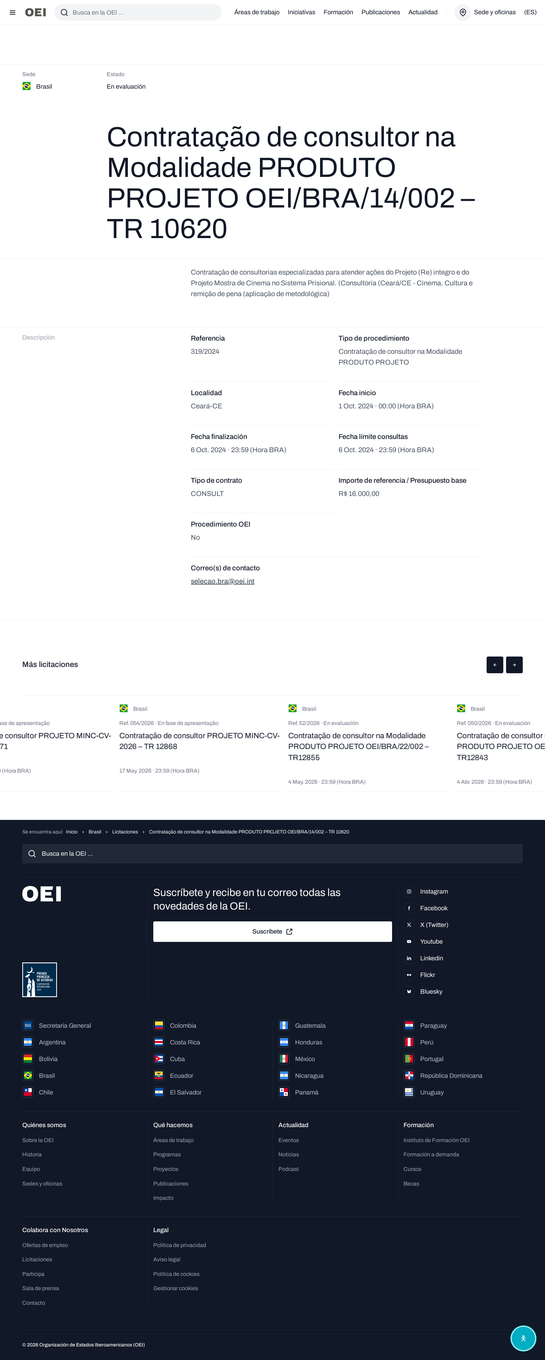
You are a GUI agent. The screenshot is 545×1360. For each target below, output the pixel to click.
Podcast (288, 1169)
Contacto (33, 1303)
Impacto (163, 1198)
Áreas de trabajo (256, 12)
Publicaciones (380, 12)
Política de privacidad (179, 1245)
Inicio (72, 831)
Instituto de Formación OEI (437, 1140)
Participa (33, 1274)
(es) (530, 12)
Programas (167, 1154)
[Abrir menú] (12, 12)
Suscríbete (272, 932)
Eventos (288, 1140)
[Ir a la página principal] (35, 12)
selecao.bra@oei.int (222, 581)
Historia (32, 1154)
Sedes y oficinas (42, 1184)
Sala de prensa (40, 1288)
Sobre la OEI (38, 1140)
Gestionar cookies (175, 1288)
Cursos (412, 1169)
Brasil (95, 831)
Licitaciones (125, 831)
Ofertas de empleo (45, 1245)
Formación (338, 12)
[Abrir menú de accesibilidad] (523, 1338)
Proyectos (165, 1169)
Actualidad (423, 12)
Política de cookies (176, 1274)
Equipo (31, 1169)
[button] (495, 665)
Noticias (288, 1154)
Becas (411, 1184)
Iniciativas (301, 12)
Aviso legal (166, 1259)
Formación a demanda (431, 1154)
